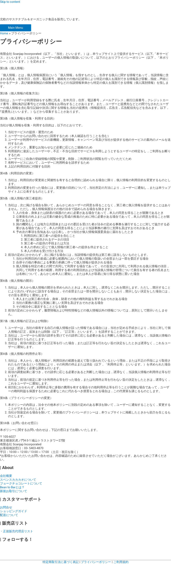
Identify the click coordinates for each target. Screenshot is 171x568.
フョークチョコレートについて (21, 487)
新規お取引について (13, 495)
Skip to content (10, 2)
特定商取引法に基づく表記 (61, 566)
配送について (9, 519)
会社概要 (6, 480)
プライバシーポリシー (96, 566)
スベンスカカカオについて (18, 483)
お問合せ (6, 511)
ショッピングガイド (13, 515)
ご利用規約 (120, 566)
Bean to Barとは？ (12, 491)
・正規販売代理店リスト (16, 535)
